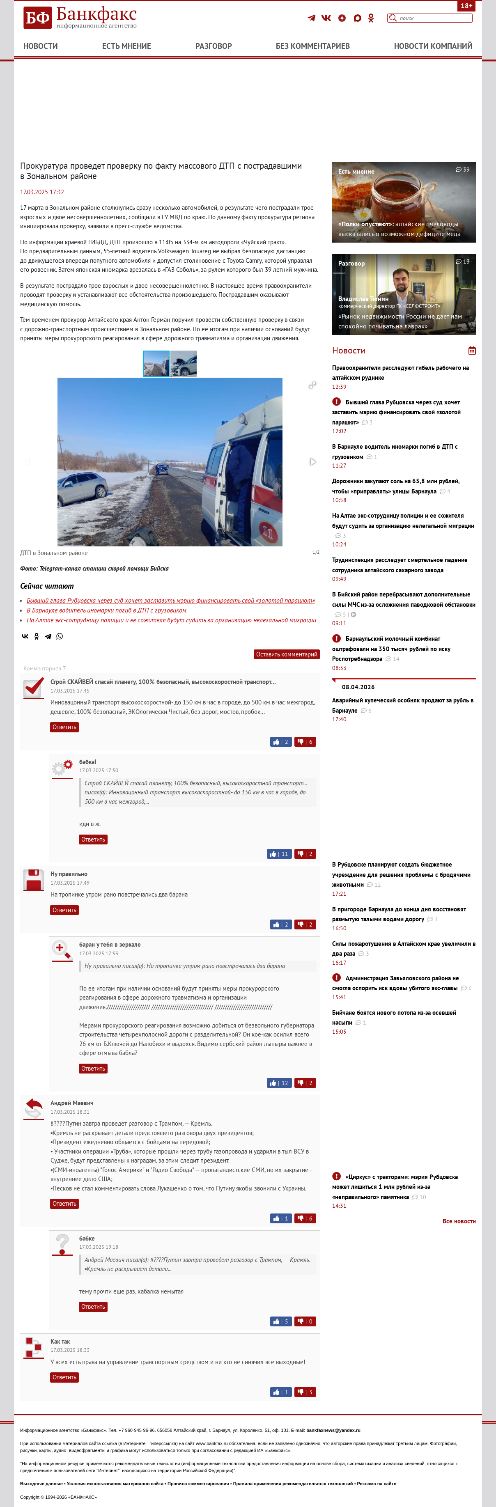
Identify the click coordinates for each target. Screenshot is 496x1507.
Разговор (213, 46)
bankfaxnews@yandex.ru (333, 1430)
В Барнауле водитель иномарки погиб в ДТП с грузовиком (106, 610)
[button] (183, 364)
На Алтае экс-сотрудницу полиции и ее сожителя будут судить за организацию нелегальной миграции (171, 620)
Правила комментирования (198, 1483)
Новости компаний (433, 46)
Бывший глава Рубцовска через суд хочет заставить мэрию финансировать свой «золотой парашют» (171, 600)
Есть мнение (126, 46)
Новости (40, 46)
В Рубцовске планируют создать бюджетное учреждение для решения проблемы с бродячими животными (401, 874)
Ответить (64, 727)
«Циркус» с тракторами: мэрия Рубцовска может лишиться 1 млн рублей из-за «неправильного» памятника (395, 1187)
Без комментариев (313, 46)
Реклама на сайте (377, 1483)
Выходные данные (41, 1483)
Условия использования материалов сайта (115, 1483)
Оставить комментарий (286, 654)
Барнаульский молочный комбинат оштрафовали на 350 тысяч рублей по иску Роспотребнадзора (391, 649)
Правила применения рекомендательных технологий (293, 1483)
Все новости (459, 1221)
